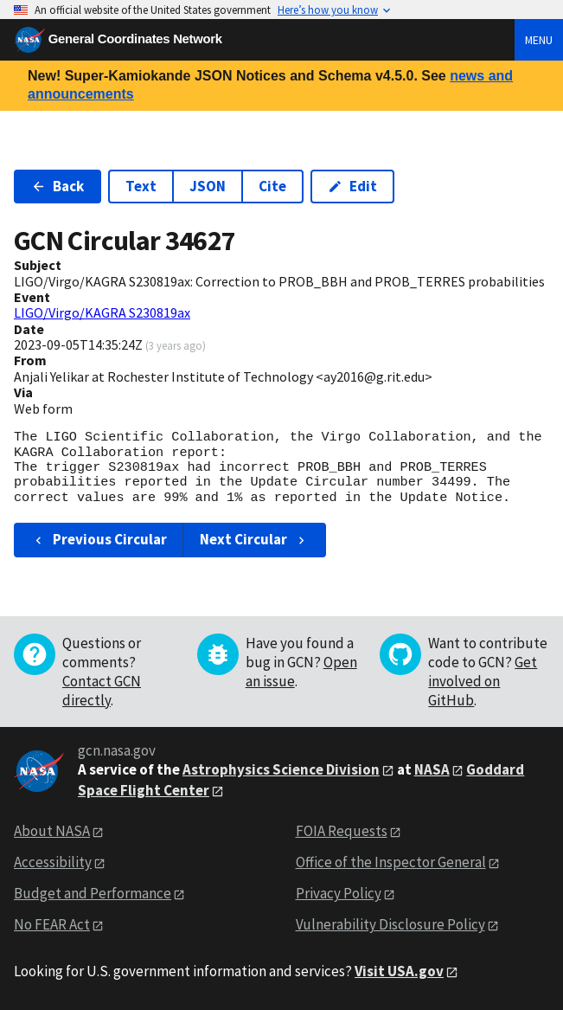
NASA (432, 769)
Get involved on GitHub (482, 681)
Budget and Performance (92, 893)
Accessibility (53, 862)
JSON (207, 186)
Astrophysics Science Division (281, 769)
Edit (352, 186)
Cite (272, 186)
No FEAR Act (52, 924)
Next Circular (254, 539)
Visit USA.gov (399, 971)
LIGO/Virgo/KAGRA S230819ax (102, 312)
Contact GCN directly (101, 691)
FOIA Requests (341, 830)
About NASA (52, 830)
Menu (539, 40)
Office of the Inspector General (391, 862)
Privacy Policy (338, 893)
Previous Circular (99, 539)
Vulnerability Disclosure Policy (390, 924)
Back (57, 186)
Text (141, 186)
